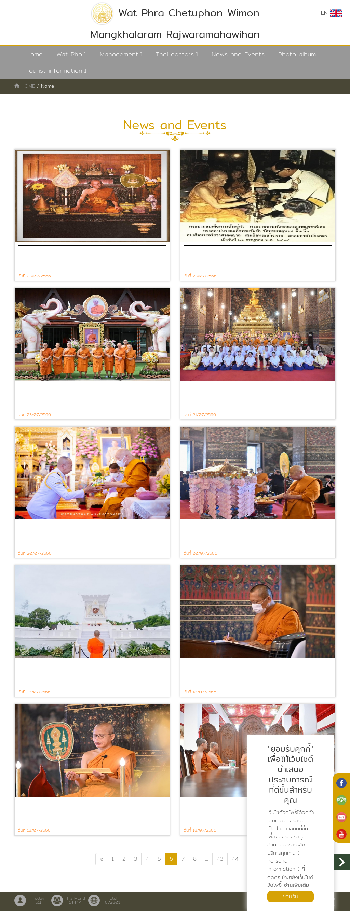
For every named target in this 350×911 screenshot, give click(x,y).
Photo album (297, 54)
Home (34, 54)
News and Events (238, 54)
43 (220, 858)
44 (235, 858)
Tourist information (54, 70)
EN (331, 13)
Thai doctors (175, 54)
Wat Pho (69, 54)
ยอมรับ (290, 896)
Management (119, 54)
